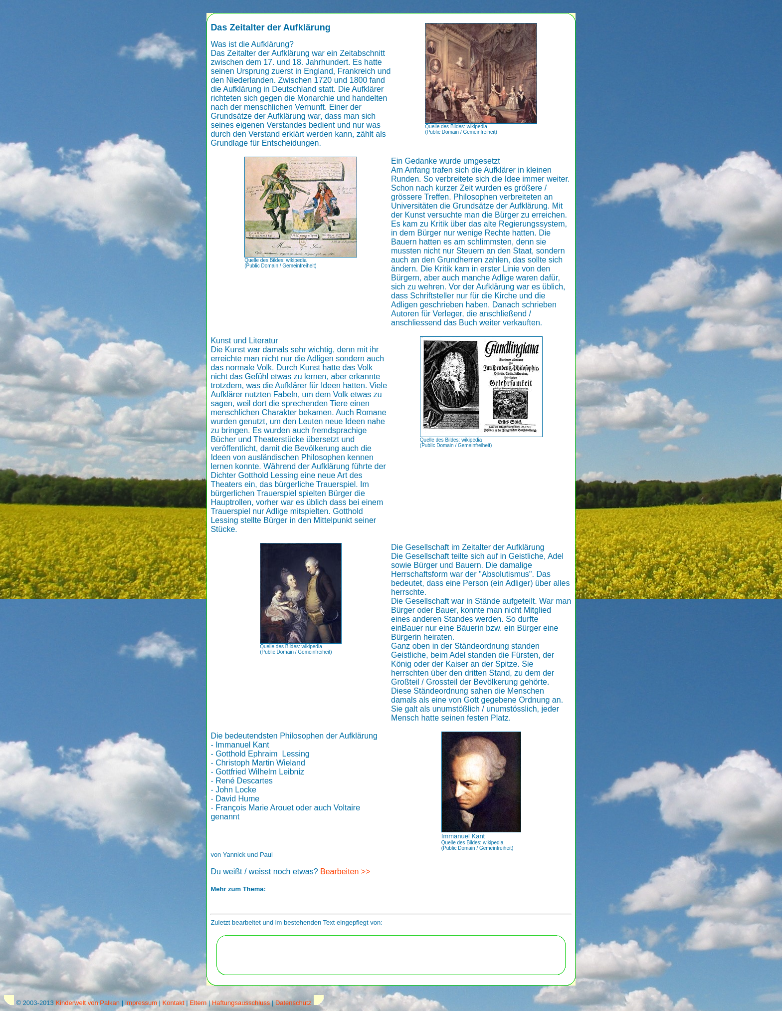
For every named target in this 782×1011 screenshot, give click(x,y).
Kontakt (174, 1003)
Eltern (198, 1003)
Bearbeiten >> (345, 871)
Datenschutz (293, 1003)
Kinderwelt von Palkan (87, 1003)
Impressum (141, 1003)
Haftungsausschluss (241, 1003)
